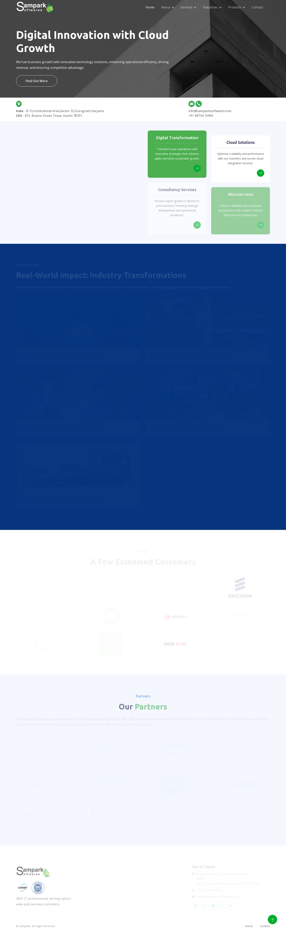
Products (234, 7)
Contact (257, 7)
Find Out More (37, 81)
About (165, 7)
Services (187, 7)
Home (150, 7)
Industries (210, 7)
